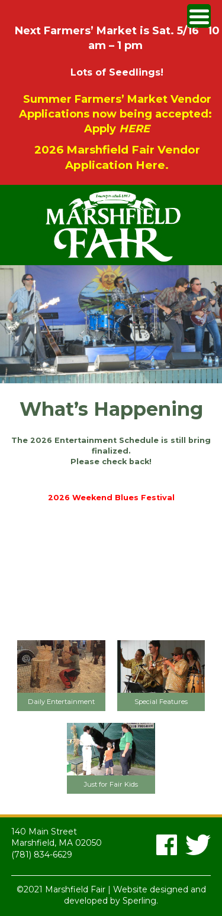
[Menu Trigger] (199, 16)
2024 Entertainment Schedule (111, 479)
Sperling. (140, 900)
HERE (134, 128)
